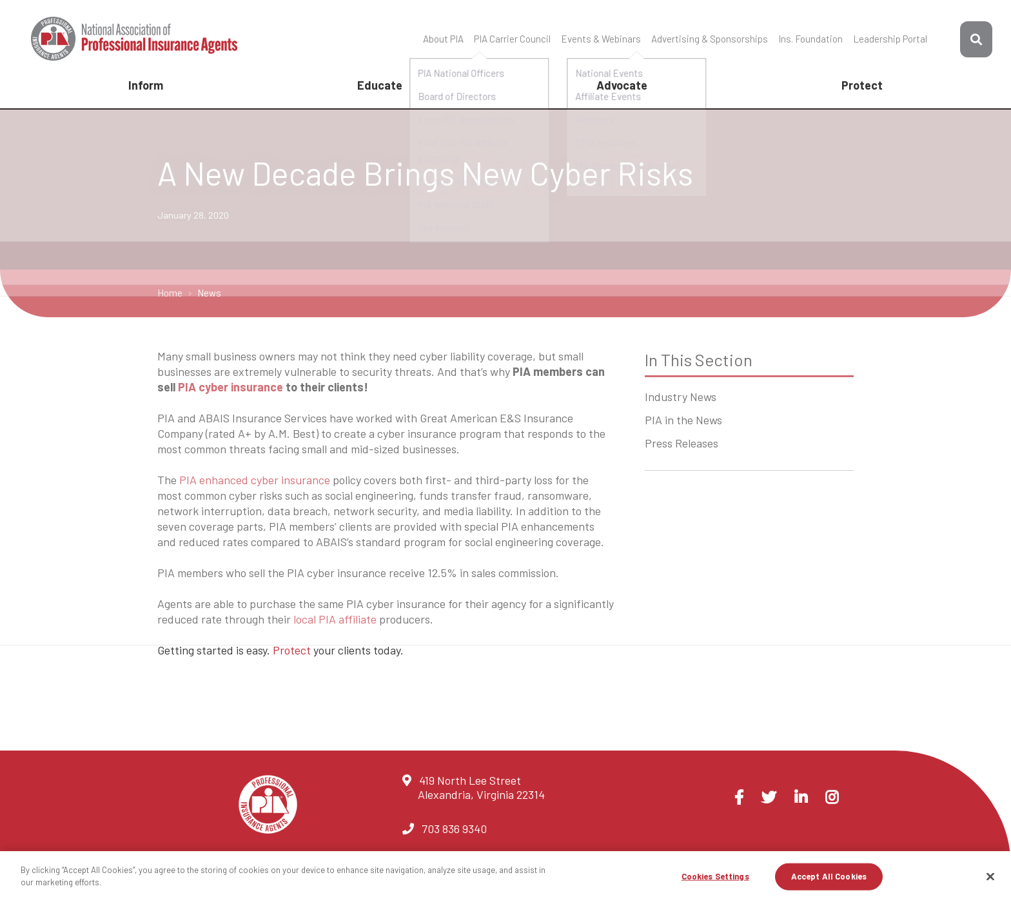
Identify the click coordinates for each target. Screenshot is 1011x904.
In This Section (698, 359)
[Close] (990, 876)
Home (170, 293)
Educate (379, 85)
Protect (862, 85)
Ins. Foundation (810, 38)
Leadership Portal (890, 38)
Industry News (680, 396)
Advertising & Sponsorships (709, 38)
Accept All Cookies (829, 876)
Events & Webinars (601, 38)
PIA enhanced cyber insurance (254, 480)
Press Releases (681, 443)
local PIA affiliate (335, 619)
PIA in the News (683, 420)
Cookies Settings (715, 876)
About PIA (443, 38)
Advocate (621, 85)
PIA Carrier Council (512, 38)
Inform (145, 85)
